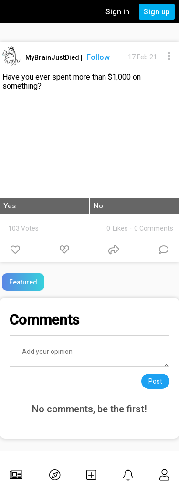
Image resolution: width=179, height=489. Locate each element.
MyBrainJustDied (53, 57)
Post (155, 381)
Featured (23, 282)
